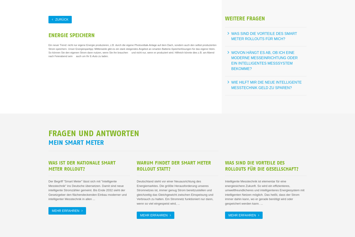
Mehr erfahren (65, 210)
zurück (61, 19)
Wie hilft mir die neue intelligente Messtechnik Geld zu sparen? (266, 85)
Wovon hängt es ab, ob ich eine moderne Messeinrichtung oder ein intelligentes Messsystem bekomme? (264, 61)
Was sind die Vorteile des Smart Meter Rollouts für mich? (264, 36)
